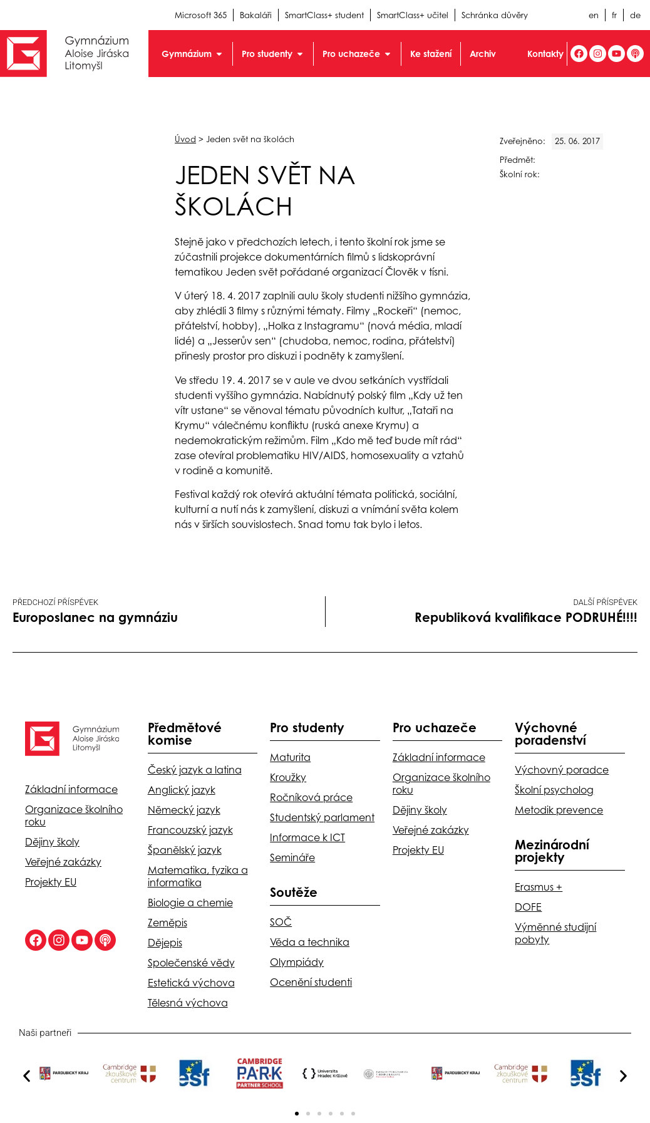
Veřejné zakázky (63, 862)
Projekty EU (50, 882)
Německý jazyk (184, 810)
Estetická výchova (191, 982)
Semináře (292, 857)
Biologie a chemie (190, 902)
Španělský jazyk (185, 850)
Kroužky (288, 777)
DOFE (528, 907)
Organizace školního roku (74, 815)
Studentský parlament (322, 817)
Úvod (185, 139)
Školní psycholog (554, 790)
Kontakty (545, 53)
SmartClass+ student (324, 15)
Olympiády (297, 962)
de (635, 15)
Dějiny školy (52, 842)
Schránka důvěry (495, 15)
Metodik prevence (559, 810)
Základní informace (71, 789)
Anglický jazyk (181, 790)
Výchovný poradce (562, 769)
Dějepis (165, 942)
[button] (26, 1076)
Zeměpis (167, 922)
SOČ (281, 922)
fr (614, 15)
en (594, 15)
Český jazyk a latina (195, 769)
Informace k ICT (307, 837)
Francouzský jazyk (190, 830)
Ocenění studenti (311, 982)
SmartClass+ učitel (412, 15)
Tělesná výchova (188, 1002)
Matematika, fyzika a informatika (198, 876)
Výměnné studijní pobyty (555, 933)
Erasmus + (538, 887)
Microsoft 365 (201, 15)
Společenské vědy (191, 962)
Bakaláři (256, 15)
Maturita (290, 757)
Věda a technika (309, 942)
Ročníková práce (311, 797)
